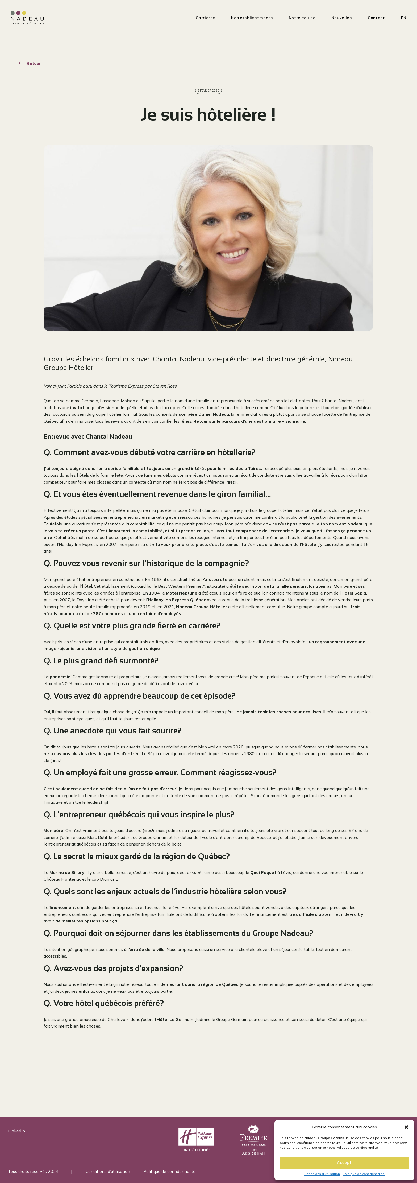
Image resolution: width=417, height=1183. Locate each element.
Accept (344, 1162)
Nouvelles (342, 17)
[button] (406, 1127)
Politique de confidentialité (364, 1174)
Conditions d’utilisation (322, 1174)
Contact (376, 17)
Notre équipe (302, 17)
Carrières (205, 17)
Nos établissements (252, 17)
